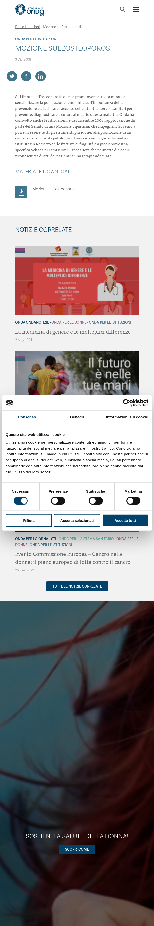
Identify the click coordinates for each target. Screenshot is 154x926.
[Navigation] (136, 9)
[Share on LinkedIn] (41, 76)
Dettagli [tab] (77, 417)
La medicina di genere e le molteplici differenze (73, 331)
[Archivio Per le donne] (20, 249)
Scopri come (77, 849)
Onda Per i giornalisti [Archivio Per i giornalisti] (35, 539)
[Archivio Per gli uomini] (20, 352)
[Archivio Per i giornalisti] (20, 355)
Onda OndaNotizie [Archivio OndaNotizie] (32, 322)
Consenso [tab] (27, 417)
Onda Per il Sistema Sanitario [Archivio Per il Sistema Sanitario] (86, 539)
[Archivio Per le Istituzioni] (20, 252)
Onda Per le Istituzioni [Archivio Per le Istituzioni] (36, 39)
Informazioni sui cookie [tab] (127, 417)
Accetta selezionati (77, 520)
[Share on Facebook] (26, 76)
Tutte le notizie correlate (77, 586)
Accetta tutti (125, 520)
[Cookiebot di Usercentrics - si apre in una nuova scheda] (126, 402)
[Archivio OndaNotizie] (20, 247)
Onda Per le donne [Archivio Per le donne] (68, 322)
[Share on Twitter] (12, 76)
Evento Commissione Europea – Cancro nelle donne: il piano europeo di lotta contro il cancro (72, 557)
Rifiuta (29, 520)
